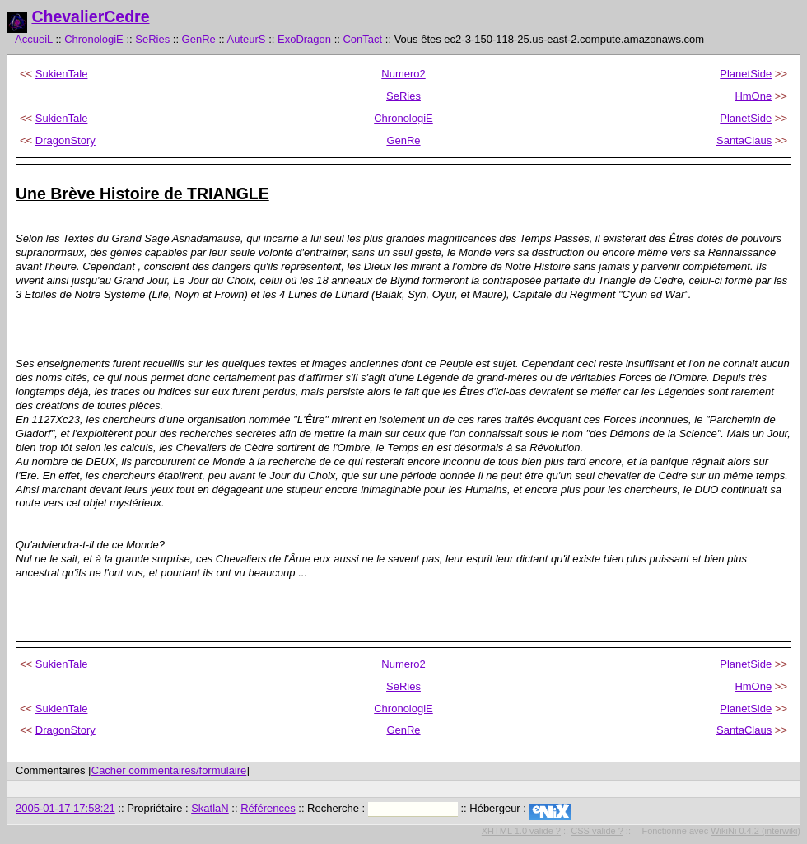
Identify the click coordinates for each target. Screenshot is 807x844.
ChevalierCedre (90, 16)
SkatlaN (210, 808)
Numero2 (403, 74)
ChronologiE (94, 39)
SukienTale (61, 74)
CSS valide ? (597, 831)
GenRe (199, 39)
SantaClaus (744, 140)
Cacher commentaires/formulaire (169, 770)
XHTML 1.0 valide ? (521, 831)
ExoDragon (304, 39)
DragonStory (65, 140)
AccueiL (34, 39)
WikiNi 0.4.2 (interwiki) (755, 831)
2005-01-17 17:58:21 (65, 808)
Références (267, 808)
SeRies (152, 39)
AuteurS (246, 39)
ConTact (362, 39)
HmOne (753, 96)
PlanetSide (746, 74)
